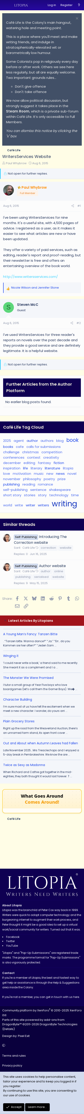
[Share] (73, 206)
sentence (38, 489)
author (32, 440)
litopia (68, 468)
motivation (22, 473)
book (72, 440)
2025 (7, 440)
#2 (78, 323)
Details (8, 1029)
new (49, 473)
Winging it (11, 656)
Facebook (12, 937)
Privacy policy (12, 1065)
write (19, 505)
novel (71, 473)
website (65, 548)
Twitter (10, 941)
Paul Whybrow (16, 163)
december (12, 462)
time (75, 495)
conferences (13, 457)
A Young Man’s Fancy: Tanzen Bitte (30, 634)
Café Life (28, 548)
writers (43, 505)
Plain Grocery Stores (18, 721)
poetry (49, 479)
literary (36, 468)
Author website (52, 565)
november (11, 479)
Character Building (17, 699)
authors (47, 440)
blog (60, 440)
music (39, 473)
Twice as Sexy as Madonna (24, 765)
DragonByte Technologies (59, 1024)
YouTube (12, 946)
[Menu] (6, 5)
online (58, 571)
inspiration (11, 468)
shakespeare (60, 489)
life (25, 468)
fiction (59, 462)
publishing (11, 484)
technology (58, 495)
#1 (79, 206)
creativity (51, 457)
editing (29, 462)
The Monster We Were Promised (28, 678)
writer (30, 505)
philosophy (32, 479)
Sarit (17, 548)
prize (62, 479)
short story (12, 495)
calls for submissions (43, 446)
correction (48, 548)
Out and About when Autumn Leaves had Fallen (40, 743)
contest (34, 457)
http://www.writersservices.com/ (30, 276)
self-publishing (15, 489)
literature (52, 468)
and (35, 287)
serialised (41, 577)
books (8, 446)
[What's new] (79, 5)
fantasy (44, 462)
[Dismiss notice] (76, 19)
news (60, 473)
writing (64, 504)
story (42, 495)
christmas (30, 452)
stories (29, 495)
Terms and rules (14, 1056)
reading (28, 484)
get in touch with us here (62, 997)
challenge (11, 452)
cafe (20, 446)
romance (45, 484)
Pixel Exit (24, 1036)
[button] (41, 1046)
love (6, 473)
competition (51, 452)
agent (19, 440)
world (7, 505)
